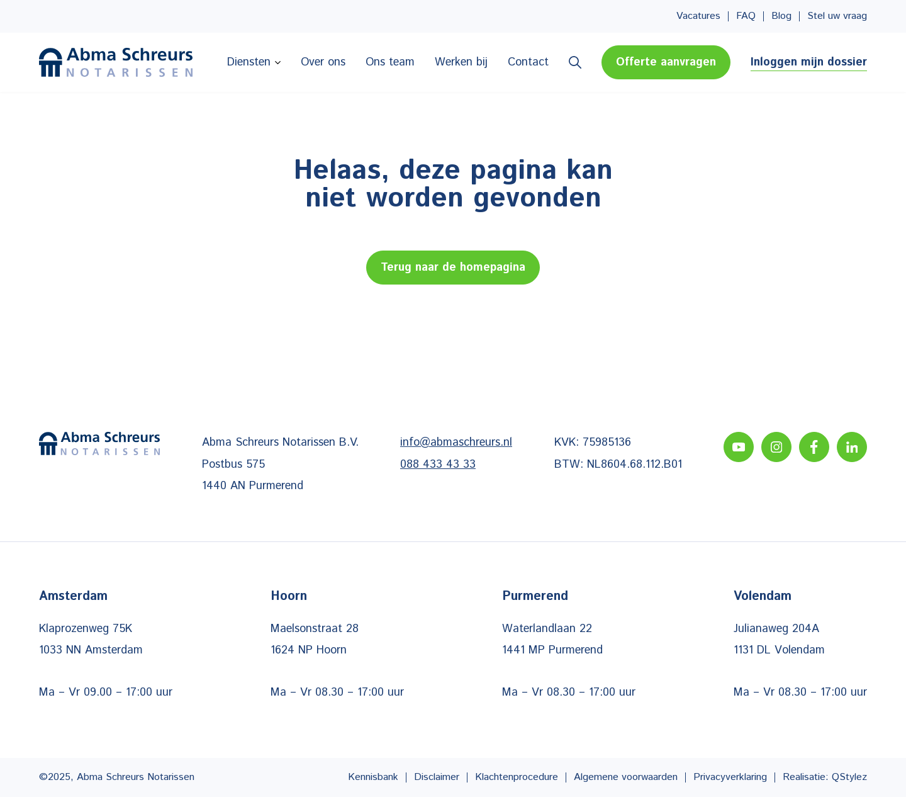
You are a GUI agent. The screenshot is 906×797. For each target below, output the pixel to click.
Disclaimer (436, 777)
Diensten (249, 62)
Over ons (323, 62)
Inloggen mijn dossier (809, 62)
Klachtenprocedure (516, 777)
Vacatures (698, 16)
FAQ (746, 16)
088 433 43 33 (438, 464)
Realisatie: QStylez (825, 777)
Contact (528, 62)
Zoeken (575, 62)
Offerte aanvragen (666, 62)
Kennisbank (373, 777)
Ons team (390, 62)
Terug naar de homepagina (453, 267)
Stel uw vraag (837, 16)
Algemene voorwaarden (626, 777)
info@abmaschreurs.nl (456, 442)
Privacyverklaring (730, 777)
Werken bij (461, 62)
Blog (781, 16)
